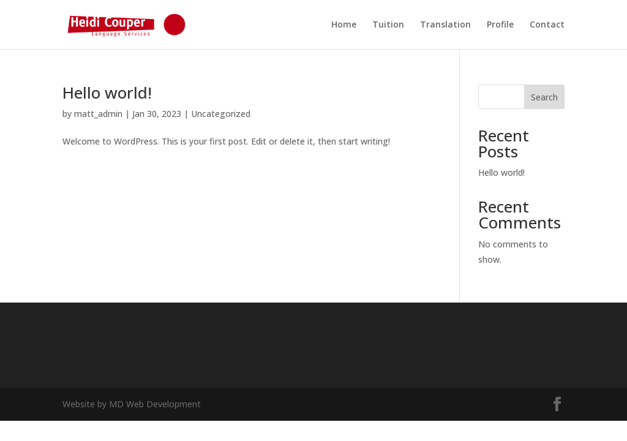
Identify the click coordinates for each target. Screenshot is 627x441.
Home (343, 25)
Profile (500, 25)
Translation (445, 25)
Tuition (388, 25)
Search (544, 97)
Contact (547, 25)
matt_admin (98, 113)
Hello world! (107, 92)
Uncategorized (220, 113)
